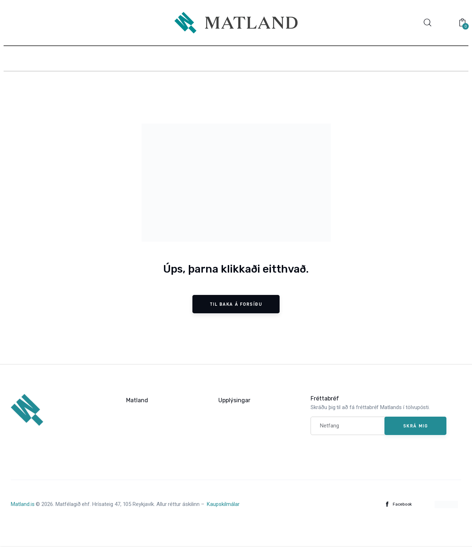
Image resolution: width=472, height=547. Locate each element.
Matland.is (23, 504)
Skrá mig (415, 425)
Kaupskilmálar (223, 504)
